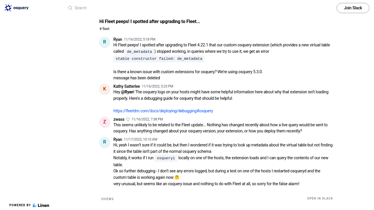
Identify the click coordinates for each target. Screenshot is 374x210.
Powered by (29, 205)
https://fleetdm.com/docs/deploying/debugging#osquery (163, 110)
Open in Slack (320, 198)
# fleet (104, 29)
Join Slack (353, 8)
